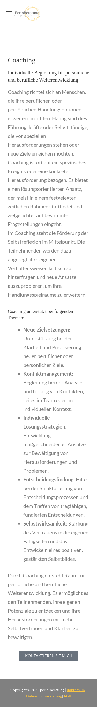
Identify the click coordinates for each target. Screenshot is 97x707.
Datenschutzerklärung (44, 696)
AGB (67, 696)
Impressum (76, 690)
